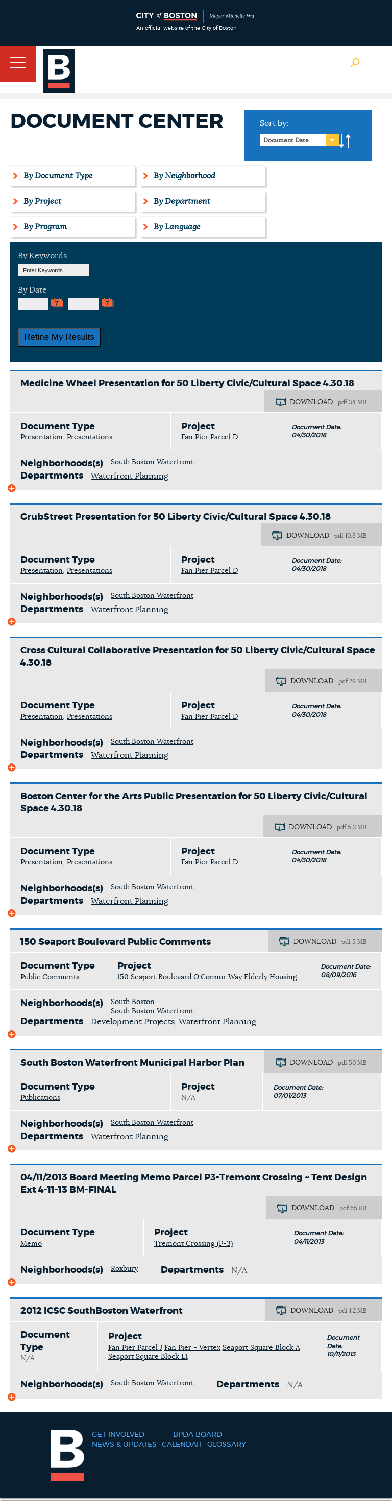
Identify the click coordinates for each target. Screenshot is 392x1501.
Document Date (286, 140)
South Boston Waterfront (152, 462)
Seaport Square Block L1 (148, 1356)
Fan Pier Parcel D (209, 437)
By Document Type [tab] (56, 176)
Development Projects (133, 1022)
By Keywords (42, 256)
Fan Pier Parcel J (135, 1347)
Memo (31, 1243)
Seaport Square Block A (261, 1347)
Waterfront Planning (129, 476)
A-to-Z (345, 141)
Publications (40, 1097)
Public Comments (49, 977)
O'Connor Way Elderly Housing (245, 977)
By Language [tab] (176, 227)
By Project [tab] (40, 201)
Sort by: (274, 123)
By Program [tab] (43, 227)
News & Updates (124, 1445)
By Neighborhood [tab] (183, 176)
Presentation (41, 437)
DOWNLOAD (311, 402)
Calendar (182, 1445)
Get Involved (118, 1434)
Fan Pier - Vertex (192, 1347)
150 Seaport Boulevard (154, 977)
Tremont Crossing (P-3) (193, 1243)
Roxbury (124, 1268)
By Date (32, 290)
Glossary (226, 1445)
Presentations (89, 437)
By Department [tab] (180, 201)
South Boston (133, 1002)
